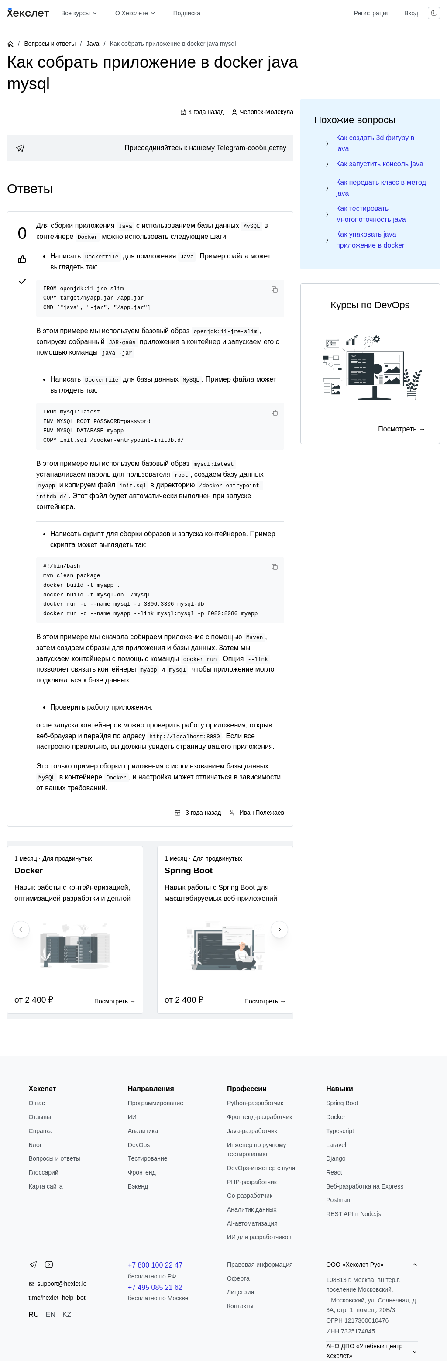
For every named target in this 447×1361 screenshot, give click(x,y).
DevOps (139, 1144)
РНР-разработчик (252, 1181)
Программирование (155, 1102)
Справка (41, 1130)
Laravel (336, 1144)
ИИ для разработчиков (259, 1237)
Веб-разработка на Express (364, 1186)
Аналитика (143, 1130)
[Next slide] (279, 929)
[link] (150, 148)
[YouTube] (49, 1266)
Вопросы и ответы (50, 44)
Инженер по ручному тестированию (256, 1149)
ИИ (132, 1116)
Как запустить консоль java (379, 164)
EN (50, 1314)
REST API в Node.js (353, 1213)
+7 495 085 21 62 (155, 1287)
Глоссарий (43, 1172)
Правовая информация (260, 1264)
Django (335, 1158)
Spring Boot (342, 1102)
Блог (35, 1144)
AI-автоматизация (252, 1223)
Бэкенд (138, 1186)
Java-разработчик (252, 1130)
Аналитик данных (252, 1209)
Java (93, 44)
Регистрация (371, 13)
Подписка (186, 13)
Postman (338, 1199)
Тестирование (148, 1158)
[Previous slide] (21, 929)
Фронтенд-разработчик (259, 1116)
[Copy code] (274, 289)
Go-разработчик (249, 1195)
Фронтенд (142, 1172)
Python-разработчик (255, 1102)
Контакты (240, 1305)
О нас (37, 1102)
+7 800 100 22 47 (155, 1265)
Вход (411, 13)
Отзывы (40, 1116)
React (334, 1172)
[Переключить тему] (434, 13)
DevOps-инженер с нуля (261, 1168)
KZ (66, 1314)
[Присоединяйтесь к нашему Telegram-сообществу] (150, 148)
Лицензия (240, 1292)
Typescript (340, 1130)
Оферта (238, 1278)
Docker (335, 1116)
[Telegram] (33, 1266)
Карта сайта (46, 1186)
